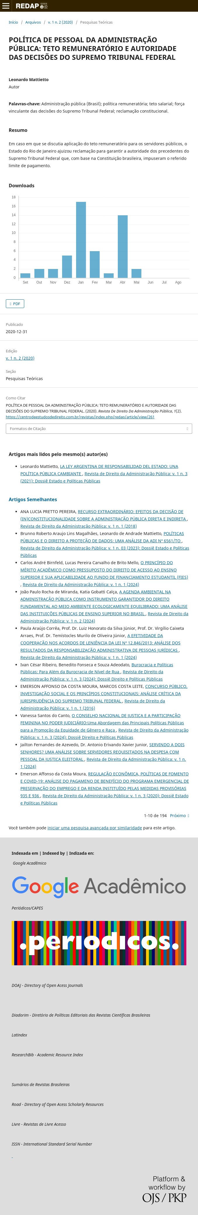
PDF (16, 303)
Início (13, 22)
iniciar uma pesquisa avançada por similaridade (95, 828)
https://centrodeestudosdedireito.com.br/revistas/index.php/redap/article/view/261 (80, 416)
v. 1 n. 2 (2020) (60, 22)
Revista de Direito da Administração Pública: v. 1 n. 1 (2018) (78, 526)
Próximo (178, 815)
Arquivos (33, 22)
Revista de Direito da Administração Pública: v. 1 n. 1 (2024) (81, 584)
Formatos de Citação (28, 428)
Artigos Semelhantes (33, 499)
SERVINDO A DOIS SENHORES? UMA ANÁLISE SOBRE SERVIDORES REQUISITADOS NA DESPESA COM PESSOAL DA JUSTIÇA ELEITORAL (102, 752)
